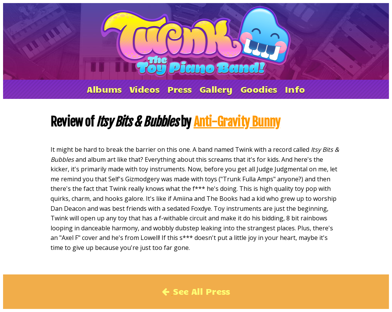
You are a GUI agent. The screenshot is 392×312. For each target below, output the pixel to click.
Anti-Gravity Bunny (237, 122)
